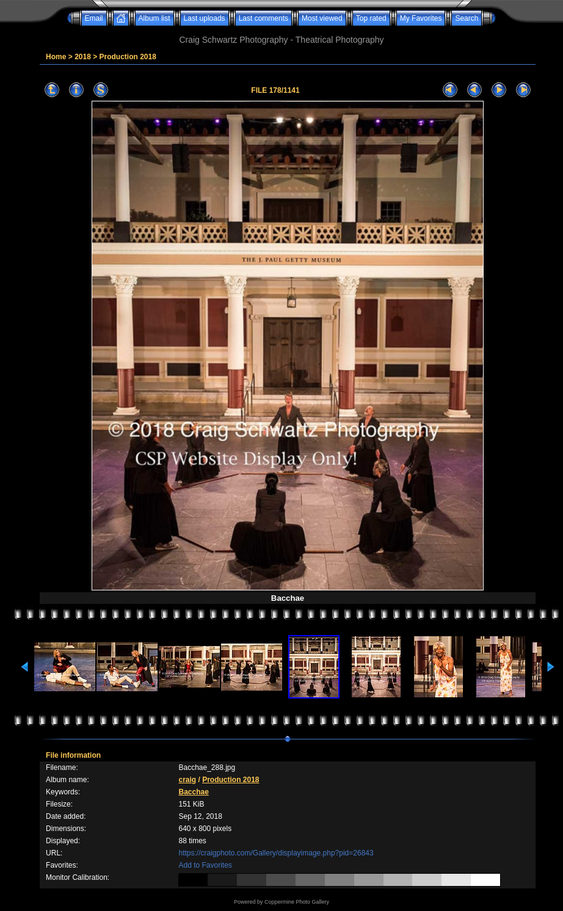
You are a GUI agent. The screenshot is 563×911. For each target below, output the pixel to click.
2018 (82, 57)
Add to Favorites (204, 865)
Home (56, 57)
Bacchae (193, 792)
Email (94, 18)
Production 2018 (128, 57)
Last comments (263, 18)
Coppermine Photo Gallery (296, 902)
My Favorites (421, 18)
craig (187, 779)
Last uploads (204, 18)
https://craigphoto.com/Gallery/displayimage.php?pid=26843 (275, 853)
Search (466, 18)
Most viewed (322, 18)
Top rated (371, 18)
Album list (154, 18)
